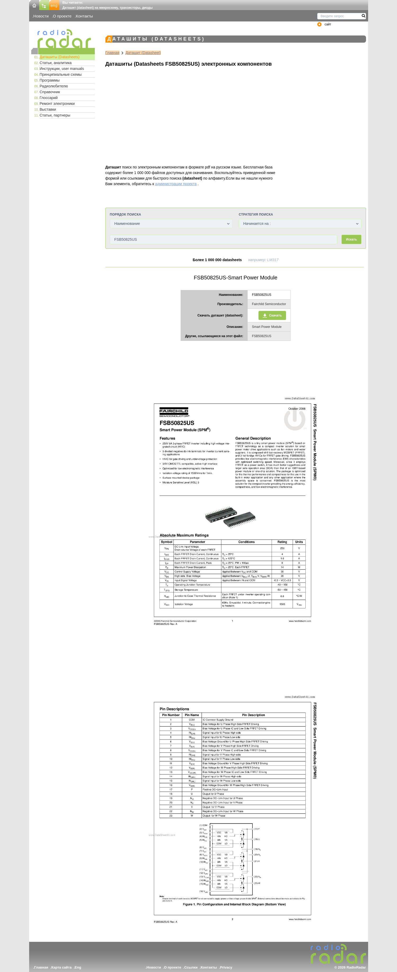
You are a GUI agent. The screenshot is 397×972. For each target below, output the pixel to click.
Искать (351, 239)
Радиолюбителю (54, 86)
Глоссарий (49, 98)
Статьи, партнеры (55, 115)
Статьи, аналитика (56, 63)
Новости (41, 16)
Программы (50, 80)
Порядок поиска (125, 214)
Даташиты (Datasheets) (60, 57)
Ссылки (191, 967)
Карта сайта (61, 967)
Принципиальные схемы (61, 74)
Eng (78, 967)
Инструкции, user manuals (62, 68)
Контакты (84, 16)
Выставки (48, 109)
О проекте (62, 16)
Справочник (50, 92)
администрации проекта (176, 184)
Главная (112, 53)
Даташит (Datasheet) (143, 53)
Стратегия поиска (256, 214)
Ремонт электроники (57, 103)
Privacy (226, 967)
